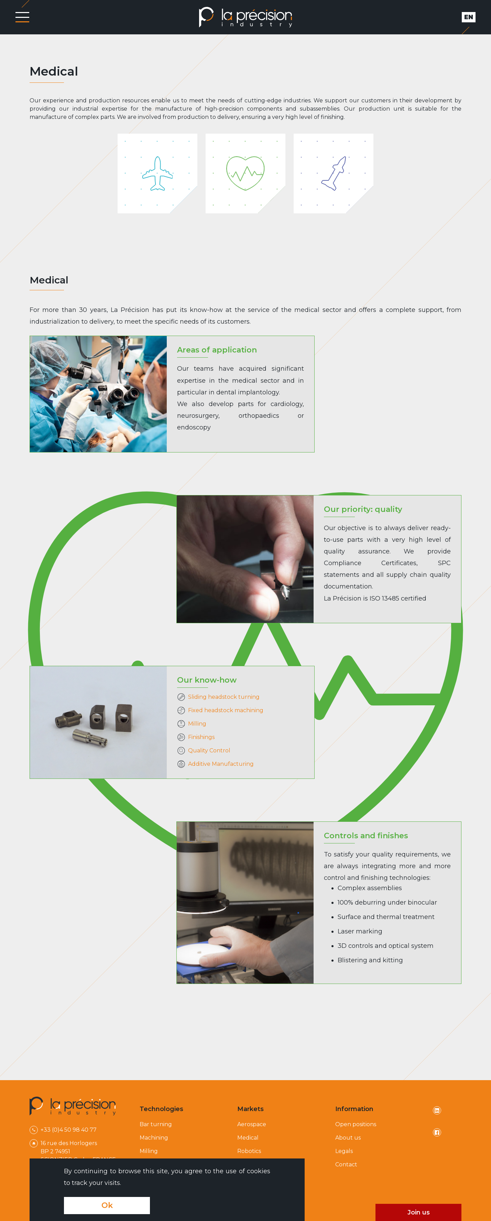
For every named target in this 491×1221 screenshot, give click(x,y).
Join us (418, 1212)
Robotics (249, 1151)
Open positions (355, 1124)
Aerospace (251, 1124)
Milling (149, 1151)
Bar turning (156, 1124)
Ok (107, 1205)
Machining (154, 1137)
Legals (344, 1151)
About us (348, 1137)
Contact (346, 1164)
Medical (248, 1137)
